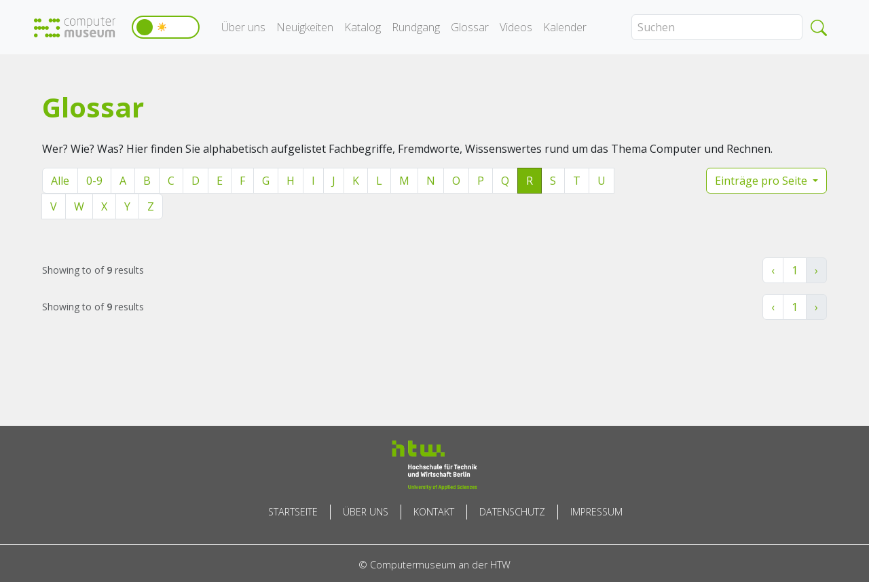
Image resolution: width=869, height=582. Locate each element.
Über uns (243, 27)
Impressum (596, 511)
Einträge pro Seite (762, 180)
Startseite (293, 511)
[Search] (716, 27)
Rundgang (416, 27)
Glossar (470, 27)
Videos (516, 27)
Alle (60, 180)
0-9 (94, 180)
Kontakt (433, 511)
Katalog (362, 27)
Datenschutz (512, 511)
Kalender (565, 27)
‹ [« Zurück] (773, 270)
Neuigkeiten (304, 27)
